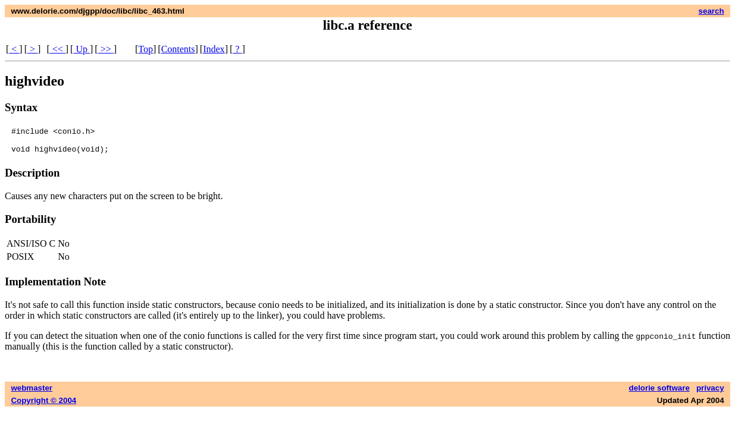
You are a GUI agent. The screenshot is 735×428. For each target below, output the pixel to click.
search (711, 11)
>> (106, 49)
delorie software (659, 393)
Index (213, 49)
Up (81, 49)
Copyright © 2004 (43, 405)
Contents (178, 49)
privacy (710, 393)
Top (145, 49)
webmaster (31, 393)
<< (57, 49)
